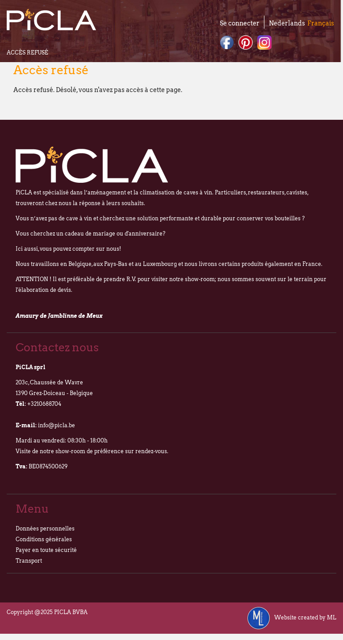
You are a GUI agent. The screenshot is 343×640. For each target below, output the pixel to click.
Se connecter (239, 23)
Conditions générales (44, 539)
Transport (29, 560)
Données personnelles (45, 528)
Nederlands (287, 23)
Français (320, 23)
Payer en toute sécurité (46, 550)
